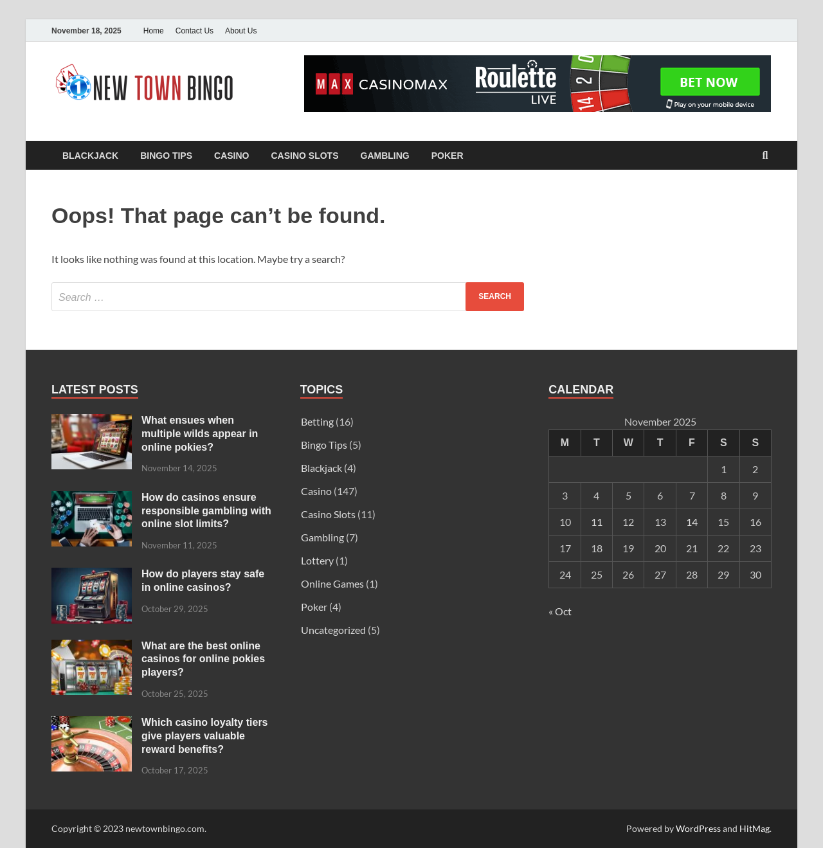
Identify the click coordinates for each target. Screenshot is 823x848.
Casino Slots (304, 155)
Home (153, 30)
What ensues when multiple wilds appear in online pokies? (199, 434)
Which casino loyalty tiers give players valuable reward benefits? (204, 736)
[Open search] (765, 156)
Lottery (317, 560)
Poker (447, 155)
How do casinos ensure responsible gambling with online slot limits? (206, 511)
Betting (317, 421)
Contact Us (194, 30)
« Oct (560, 611)
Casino (231, 155)
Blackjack (90, 155)
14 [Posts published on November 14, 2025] (692, 522)
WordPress (698, 828)
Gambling (385, 155)
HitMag (754, 828)
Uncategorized (333, 630)
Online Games (332, 583)
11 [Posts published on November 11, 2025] (596, 522)
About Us (241, 30)
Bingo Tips (166, 155)
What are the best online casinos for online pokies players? (203, 659)
